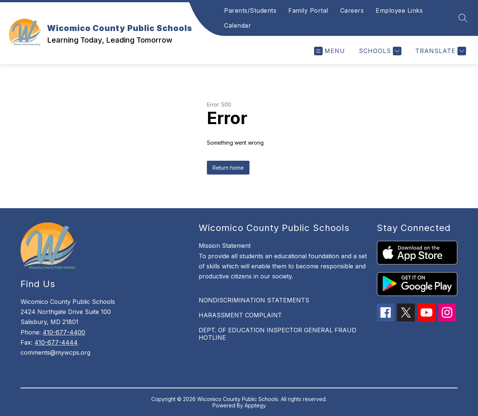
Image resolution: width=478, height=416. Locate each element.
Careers (352, 10)
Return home (228, 167)
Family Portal (308, 10)
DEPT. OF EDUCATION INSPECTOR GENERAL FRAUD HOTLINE (277, 333)
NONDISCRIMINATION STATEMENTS (254, 300)
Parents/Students (250, 10)
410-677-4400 (64, 332)
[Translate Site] (439, 51)
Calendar (237, 25)
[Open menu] (329, 51)
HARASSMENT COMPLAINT (240, 315)
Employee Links (399, 10)
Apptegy (255, 405)
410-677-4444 (56, 342)
